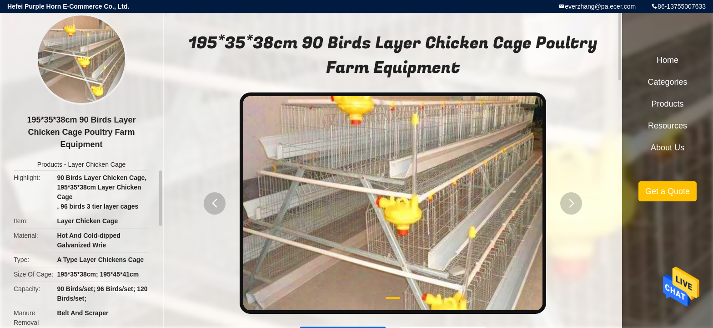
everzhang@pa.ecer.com (600, 6)
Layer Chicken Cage (97, 164)
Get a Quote (667, 191)
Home (667, 60)
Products (49, 164)
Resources (667, 125)
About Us (667, 147)
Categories (667, 82)
